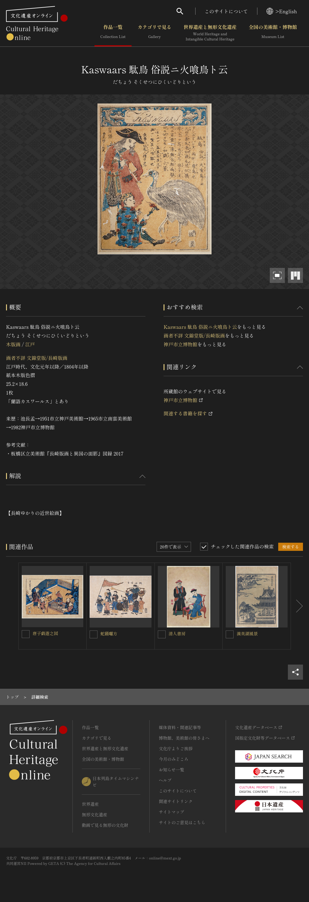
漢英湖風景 (247, 633)
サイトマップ (171, 812)
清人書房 (177, 633)
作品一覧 (113, 33)
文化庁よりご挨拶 (176, 748)
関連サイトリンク (176, 801)
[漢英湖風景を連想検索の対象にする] (230, 634)
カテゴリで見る (154, 33)
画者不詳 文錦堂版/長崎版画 (36, 357)
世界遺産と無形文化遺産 (210, 33)
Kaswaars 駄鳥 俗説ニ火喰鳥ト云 (200, 326)
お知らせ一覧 (171, 770)
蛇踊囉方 (108, 633)
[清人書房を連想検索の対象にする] (162, 634)
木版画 (13, 344)
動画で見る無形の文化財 (105, 825)
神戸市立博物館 (180, 344)
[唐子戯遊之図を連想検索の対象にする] (26, 634)
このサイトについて (226, 11)
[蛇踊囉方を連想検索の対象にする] (93, 634)
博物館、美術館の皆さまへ (184, 738)
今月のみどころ (173, 759)
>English (281, 11)
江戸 (30, 344)
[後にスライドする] (297, 606)
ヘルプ (165, 780)
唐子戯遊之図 (45, 633)
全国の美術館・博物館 (273, 33)
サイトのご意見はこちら (182, 822)
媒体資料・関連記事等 (180, 727)
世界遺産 (90, 804)
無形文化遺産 (94, 814)
